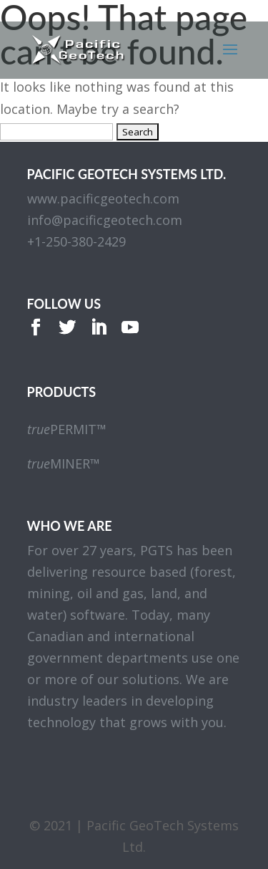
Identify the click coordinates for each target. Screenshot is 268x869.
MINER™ (63, 463)
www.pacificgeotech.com (103, 198)
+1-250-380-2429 (76, 241)
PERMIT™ (66, 429)
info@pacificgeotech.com (104, 220)
